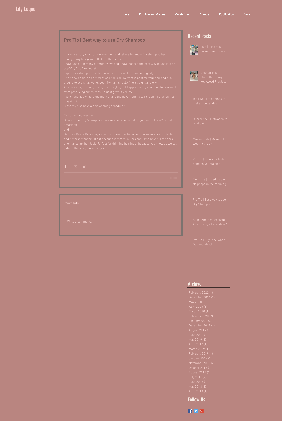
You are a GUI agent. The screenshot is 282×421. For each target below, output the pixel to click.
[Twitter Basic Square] (196, 411)
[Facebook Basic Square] (190, 411)
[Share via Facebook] (66, 166)
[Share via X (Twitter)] (75, 166)
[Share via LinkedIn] (85, 166)
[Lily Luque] (29, 9)
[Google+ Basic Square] (202, 411)
